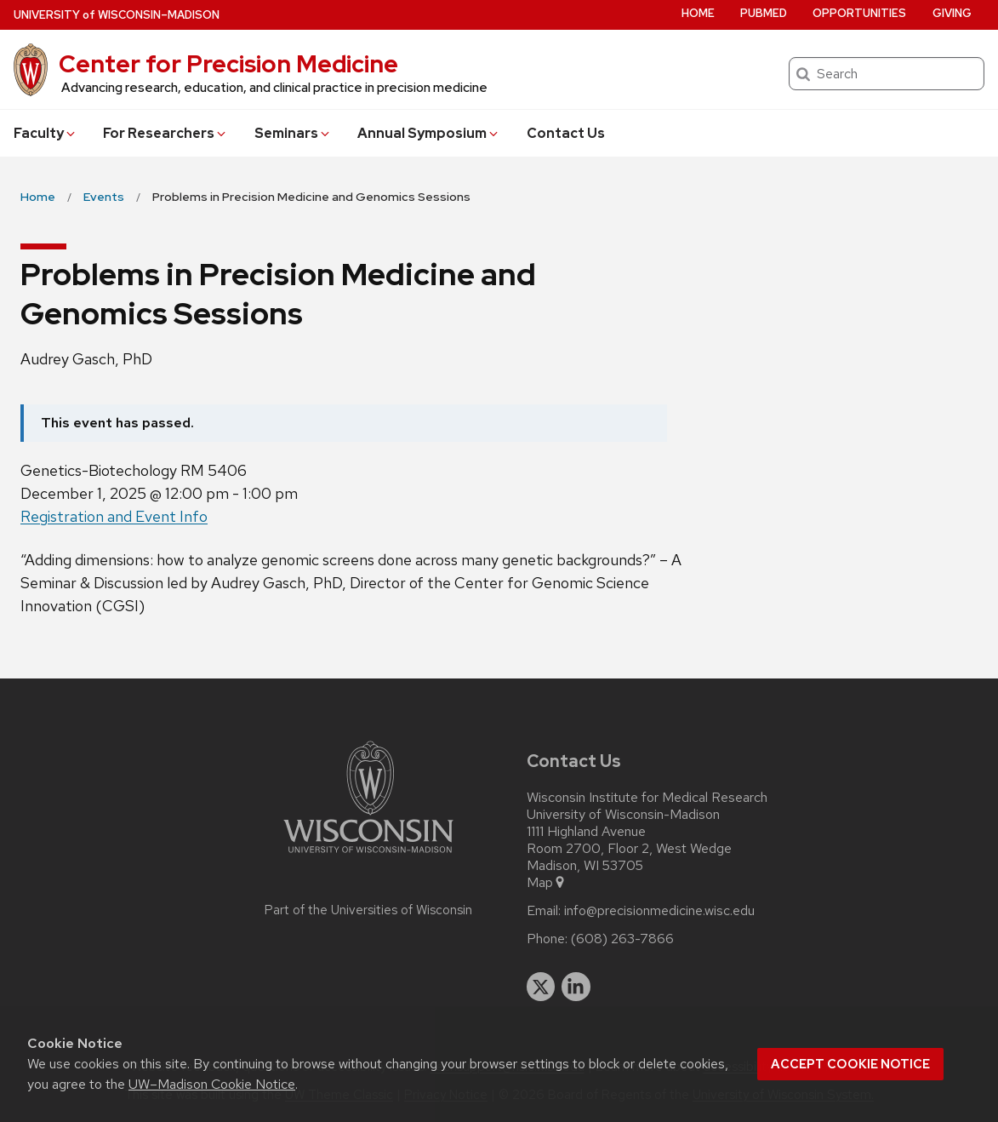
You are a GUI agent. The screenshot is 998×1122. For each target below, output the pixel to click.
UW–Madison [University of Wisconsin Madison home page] (117, 15)
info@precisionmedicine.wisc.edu (659, 910)
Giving (952, 13)
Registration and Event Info (114, 516)
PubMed (763, 13)
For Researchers (165, 133)
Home (698, 13)
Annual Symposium (428, 133)
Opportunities (859, 13)
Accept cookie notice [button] (850, 1064)
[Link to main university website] (368, 856)
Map (547, 882)
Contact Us (566, 133)
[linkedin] (576, 986)
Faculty (45, 133)
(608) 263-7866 (622, 938)
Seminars (293, 133)
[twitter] (541, 986)
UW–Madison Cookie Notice (211, 1084)
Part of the (368, 910)
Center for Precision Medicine (228, 64)
